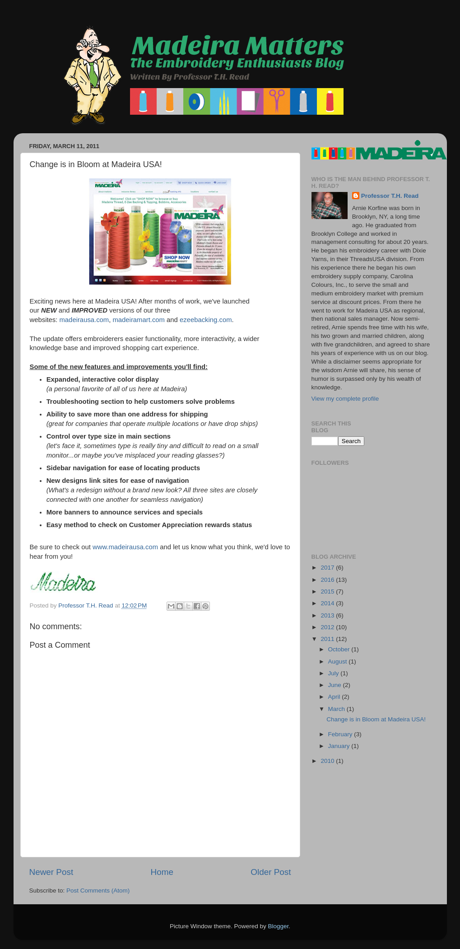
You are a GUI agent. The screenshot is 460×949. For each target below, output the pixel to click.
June (335, 685)
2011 (328, 639)
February (341, 734)
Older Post (271, 872)
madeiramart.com (138, 319)
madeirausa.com (84, 319)
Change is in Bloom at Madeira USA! (376, 719)
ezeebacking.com (206, 319)
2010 (328, 760)
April (335, 696)
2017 (328, 567)
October (340, 649)
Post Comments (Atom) (98, 890)
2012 (328, 627)
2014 (328, 603)
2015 (328, 591)
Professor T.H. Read (390, 195)
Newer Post (51, 872)
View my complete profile (345, 398)
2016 (328, 579)
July (334, 673)
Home (162, 872)
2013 (328, 615)
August (338, 661)
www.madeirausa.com (125, 547)
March (337, 709)
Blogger (278, 926)
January (340, 746)
